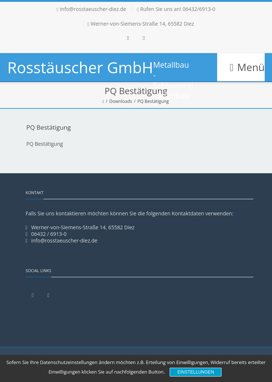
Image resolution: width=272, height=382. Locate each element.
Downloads (120, 101)
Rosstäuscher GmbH (80, 67)
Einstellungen (195, 372)
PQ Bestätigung (44, 143)
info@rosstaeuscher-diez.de (93, 8)
